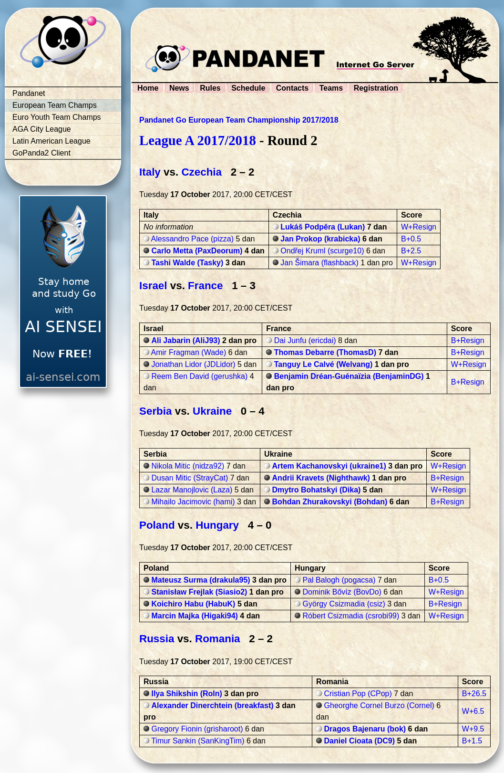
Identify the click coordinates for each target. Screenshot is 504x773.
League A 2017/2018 (197, 140)
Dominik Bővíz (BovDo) (342, 592)
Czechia (201, 172)
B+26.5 (474, 693)
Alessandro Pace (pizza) (192, 239)
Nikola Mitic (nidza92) (187, 466)
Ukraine (212, 411)
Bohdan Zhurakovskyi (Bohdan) (330, 502)
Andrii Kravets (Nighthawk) (321, 478)
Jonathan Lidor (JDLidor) (193, 364)
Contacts (292, 88)
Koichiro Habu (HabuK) (193, 604)
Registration (376, 88)
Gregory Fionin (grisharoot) (197, 729)
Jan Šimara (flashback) (319, 263)
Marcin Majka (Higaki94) (194, 616)
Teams (331, 88)
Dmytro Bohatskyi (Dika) (316, 490)
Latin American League (51, 141)
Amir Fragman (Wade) (188, 352)
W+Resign (418, 227)
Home (147, 88)
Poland (157, 525)
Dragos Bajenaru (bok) (365, 729)
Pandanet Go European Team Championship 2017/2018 (239, 120)
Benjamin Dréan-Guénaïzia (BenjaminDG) (349, 376)
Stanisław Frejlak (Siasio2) (199, 592)
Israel (153, 286)
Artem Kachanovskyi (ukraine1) (329, 466)
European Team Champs (54, 105)
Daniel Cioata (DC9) (359, 741)
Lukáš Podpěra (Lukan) (322, 227)
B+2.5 (411, 251)
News (179, 88)
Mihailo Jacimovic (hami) (193, 502)
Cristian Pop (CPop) (358, 693)
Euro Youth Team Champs (56, 117)
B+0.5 (411, 239)
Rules (210, 88)
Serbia (155, 411)
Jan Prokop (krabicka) (320, 239)
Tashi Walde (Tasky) (187, 263)
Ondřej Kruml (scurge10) (322, 251)
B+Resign (467, 340)
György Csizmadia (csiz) (344, 604)
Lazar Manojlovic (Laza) (191, 490)
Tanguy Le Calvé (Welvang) (323, 364)
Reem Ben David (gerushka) (199, 376)
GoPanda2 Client (41, 153)
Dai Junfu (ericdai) (305, 340)
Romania (217, 639)
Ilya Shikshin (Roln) (186, 693)
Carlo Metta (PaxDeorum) (196, 251)
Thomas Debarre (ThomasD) (325, 352)
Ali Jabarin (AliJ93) (185, 340)
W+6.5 (473, 711)
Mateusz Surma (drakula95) (200, 580)
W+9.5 (473, 729)
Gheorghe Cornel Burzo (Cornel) (379, 705)
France (205, 286)
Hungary (217, 525)
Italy (150, 172)
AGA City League (41, 129)
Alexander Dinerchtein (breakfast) (212, 705)
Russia (156, 639)
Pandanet (28, 93)
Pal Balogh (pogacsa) (339, 580)
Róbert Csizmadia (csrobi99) (351, 616)
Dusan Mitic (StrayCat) (189, 478)
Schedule (248, 88)
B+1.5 (472, 741)
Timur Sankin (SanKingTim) (197, 741)
